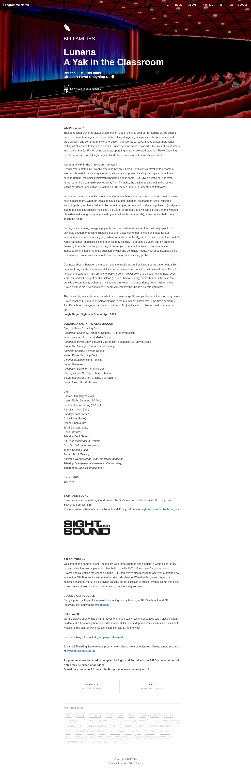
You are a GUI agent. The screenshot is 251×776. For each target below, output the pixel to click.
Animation (154, 715)
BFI (221, 5)
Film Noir (116, 726)
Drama (69, 715)
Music (117, 721)
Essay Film (115, 736)
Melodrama (165, 726)
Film (139, 736)
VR (124, 742)
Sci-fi (96, 742)
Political (85, 742)
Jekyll (124, 763)
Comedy (80, 715)
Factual (128, 736)
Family (121, 731)
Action (163, 721)
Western (102, 726)
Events (102, 731)
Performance (71, 742)
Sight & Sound (239, 5)
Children (128, 726)
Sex (105, 742)
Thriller (120, 715)
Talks (78, 721)
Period (131, 715)
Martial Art (150, 736)
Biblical (79, 736)
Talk (153, 721)
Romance (168, 715)
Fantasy (89, 721)
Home (178, 5)
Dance (102, 736)
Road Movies (166, 731)
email (145, 669)
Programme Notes (16, 5)
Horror (109, 715)
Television (70, 726)
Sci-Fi (68, 721)
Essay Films (150, 731)
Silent (68, 731)
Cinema (90, 736)
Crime (142, 715)
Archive (208, 5)
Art (111, 731)
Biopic (91, 726)
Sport (91, 731)
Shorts (174, 721)
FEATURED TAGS (73, 708)
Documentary (95, 715)
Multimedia (165, 736)
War (81, 726)
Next (152, 686)
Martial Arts (134, 731)
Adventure (141, 721)
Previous (91, 686)
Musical (128, 721)
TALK (115, 742)
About (192, 5)
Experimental (104, 721)
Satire (152, 726)
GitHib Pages (135, 763)
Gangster (80, 731)
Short (68, 736)
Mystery (140, 726)
